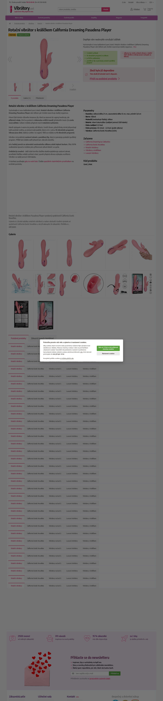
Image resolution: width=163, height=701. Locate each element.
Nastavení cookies (108, 353)
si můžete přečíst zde (66, 358)
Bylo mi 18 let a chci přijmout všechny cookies (108, 348)
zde (81, 352)
